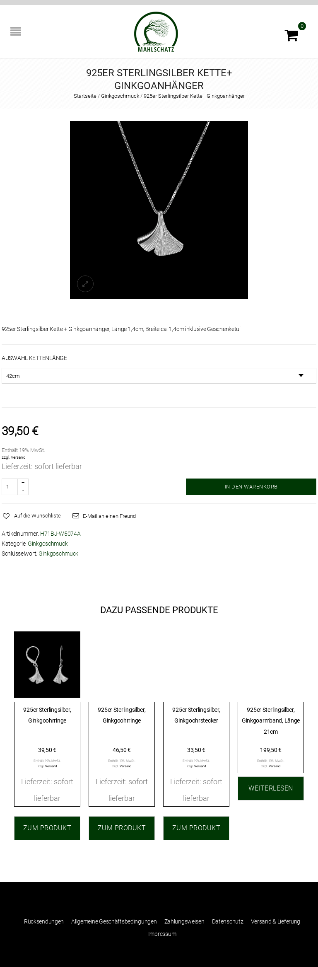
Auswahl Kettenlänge (34, 358)
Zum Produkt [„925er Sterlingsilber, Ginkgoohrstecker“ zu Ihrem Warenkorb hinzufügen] (196, 828)
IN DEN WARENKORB (251, 487)
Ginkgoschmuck (120, 96)
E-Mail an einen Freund (109, 516)
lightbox (85, 284)
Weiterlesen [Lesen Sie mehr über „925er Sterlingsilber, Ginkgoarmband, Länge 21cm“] (270, 788)
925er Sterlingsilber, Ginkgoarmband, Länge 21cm (271, 720)
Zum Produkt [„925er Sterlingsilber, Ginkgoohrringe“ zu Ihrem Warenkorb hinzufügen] (47, 828)
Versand (18, 457)
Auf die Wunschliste (37, 516)
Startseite (85, 96)
